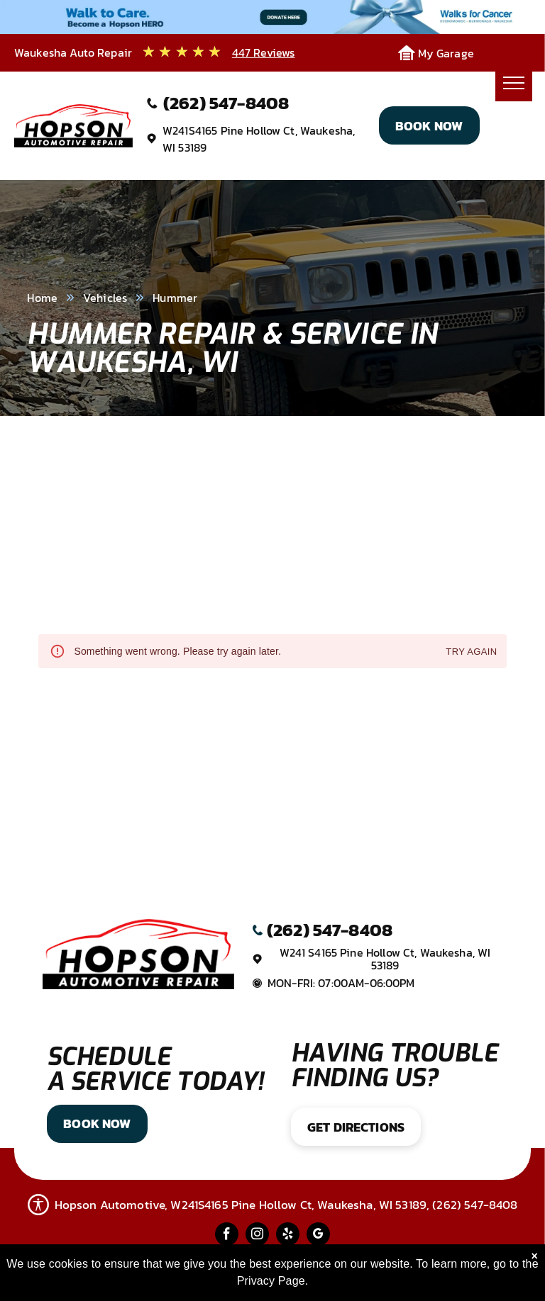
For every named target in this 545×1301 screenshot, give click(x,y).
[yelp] (287, 1235)
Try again (471, 652)
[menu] (513, 82)
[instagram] (257, 1235)
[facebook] (226, 1235)
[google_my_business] (318, 1235)
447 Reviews (263, 52)
